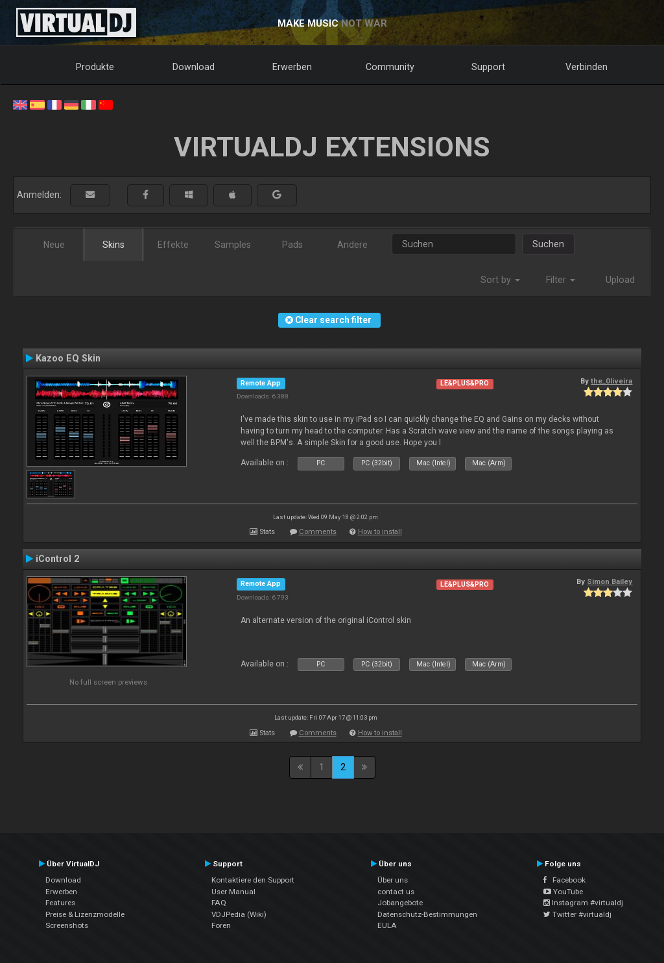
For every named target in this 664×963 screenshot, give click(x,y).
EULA (387, 925)
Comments (318, 532)
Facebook (564, 879)
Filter (560, 279)
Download (193, 67)
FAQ (218, 902)
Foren (221, 925)
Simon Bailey (609, 581)
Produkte (95, 67)
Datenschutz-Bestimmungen (427, 914)
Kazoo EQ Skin (68, 358)
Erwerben (292, 67)
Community (390, 67)
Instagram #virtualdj (583, 902)
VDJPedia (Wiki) (239, 914)
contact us (395, 891)
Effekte (173, 244)
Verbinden (586, 67)
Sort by (500, 279)
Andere (352, 244)
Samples (233, 244)
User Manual (233, 891)
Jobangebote (400, 902)
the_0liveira (611, 380)
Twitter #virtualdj (577, 914)
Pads (292, 244)
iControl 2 (57, 559)
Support (488, 67)
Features (60, 902)
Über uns (392, 879)
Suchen (548, 244)
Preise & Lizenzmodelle (84, 914)
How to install (380, 532)
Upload (620, 279)
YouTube (563, 891)
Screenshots (66, 925)
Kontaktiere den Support (252, 879)
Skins (113, 244)
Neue (54, 244)
